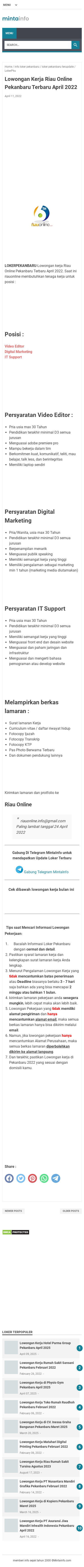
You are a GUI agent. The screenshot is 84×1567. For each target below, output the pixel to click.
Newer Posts (13, 1211)
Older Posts (71, 1211)
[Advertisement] (42, 145)
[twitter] (20, 1178)
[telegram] (55, 1178)
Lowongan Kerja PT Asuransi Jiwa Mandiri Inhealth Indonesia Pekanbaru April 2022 (47, 1525)
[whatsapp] (44, 1178)
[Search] (37, 45)
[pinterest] (32, 1178)
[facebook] (9, 1178)
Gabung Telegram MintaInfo (42, 872)
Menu (9, 33)
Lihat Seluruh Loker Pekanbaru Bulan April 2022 (42, 903)
